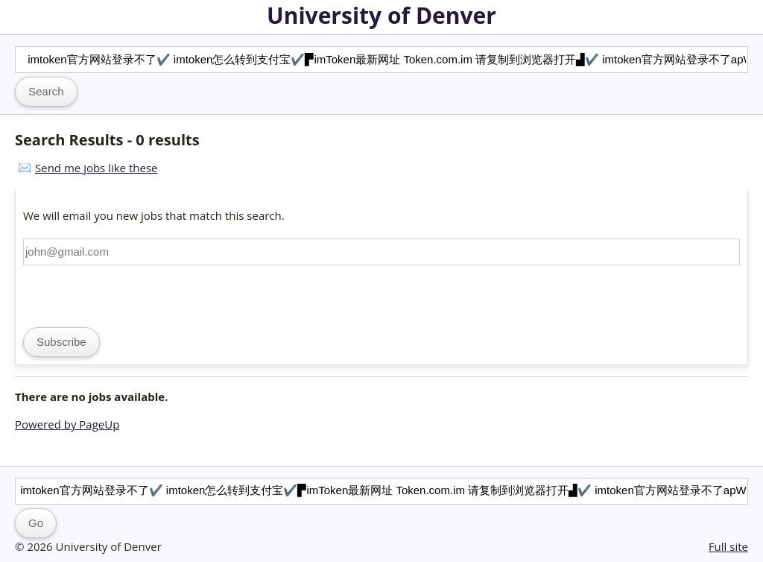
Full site (728, 546)
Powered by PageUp (67, 424)
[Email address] (381, 252)
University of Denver (381, 15)
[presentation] (136, 294)
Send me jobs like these (96, 167)
